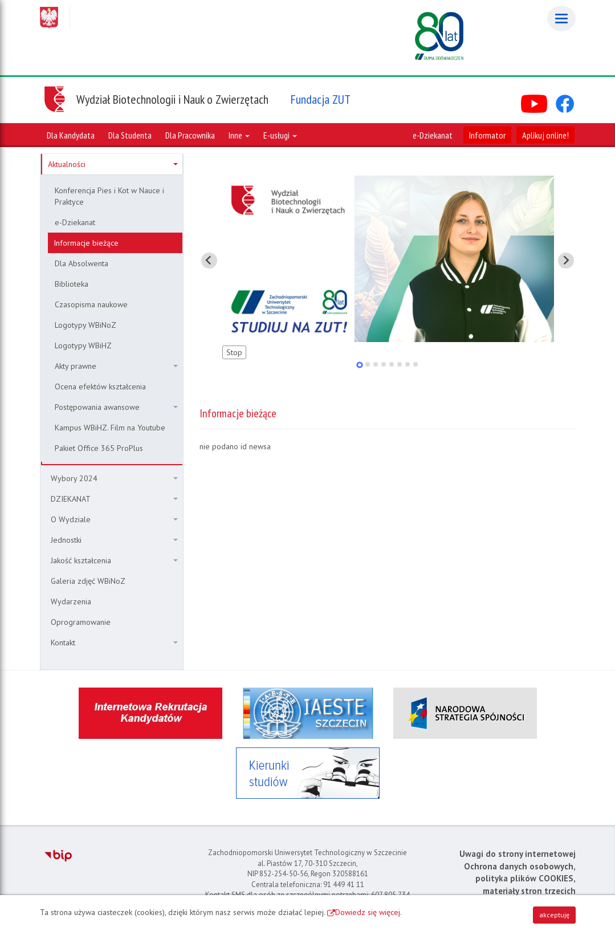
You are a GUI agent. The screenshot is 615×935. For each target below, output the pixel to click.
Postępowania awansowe (116, 407)
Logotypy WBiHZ (83, 345)
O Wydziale (114, 519)
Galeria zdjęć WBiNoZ (88, 581)
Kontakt (114, 642)
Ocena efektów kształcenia (100, 386)
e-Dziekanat (433, 135)
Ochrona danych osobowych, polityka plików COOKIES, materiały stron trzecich (520, 878)
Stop (234, 352)
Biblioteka (71, 284)
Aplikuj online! (545, 135)
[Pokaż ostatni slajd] (209, 261)
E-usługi (280, 135)
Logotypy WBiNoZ (85, 325)
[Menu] (561, 18)
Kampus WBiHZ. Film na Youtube (110, 427)
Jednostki (114, 540)
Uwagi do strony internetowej (517, 853)
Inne (239, 135)
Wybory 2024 (114, 478)
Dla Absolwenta (81, 263)
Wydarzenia (71, 601)
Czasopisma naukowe (91, 304)
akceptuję (554, 914)
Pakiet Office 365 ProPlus (99, 448)
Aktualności (113, 164)
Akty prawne (116, 366)
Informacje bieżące (86, 243)
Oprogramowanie (81, 622)
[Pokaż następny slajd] (566, 261)
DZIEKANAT (114, 499)
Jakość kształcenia (114, 560)
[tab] (359, 364)
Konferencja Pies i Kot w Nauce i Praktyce (109, 196)
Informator (487, 135)
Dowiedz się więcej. (368, 912)
